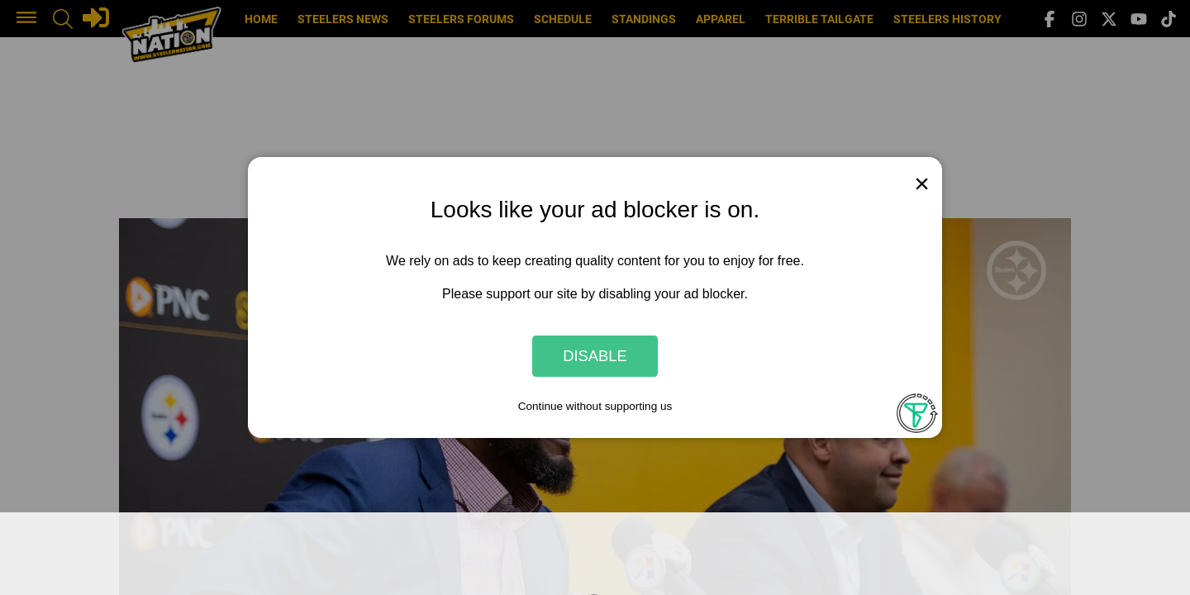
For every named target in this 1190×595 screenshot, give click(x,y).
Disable (595, 355)
